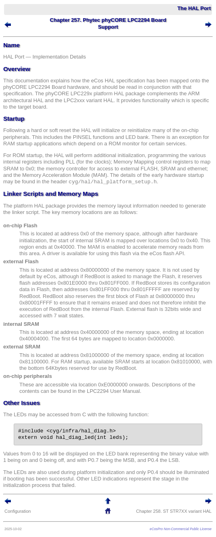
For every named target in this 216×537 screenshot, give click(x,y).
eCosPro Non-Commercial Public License (181, 529)
